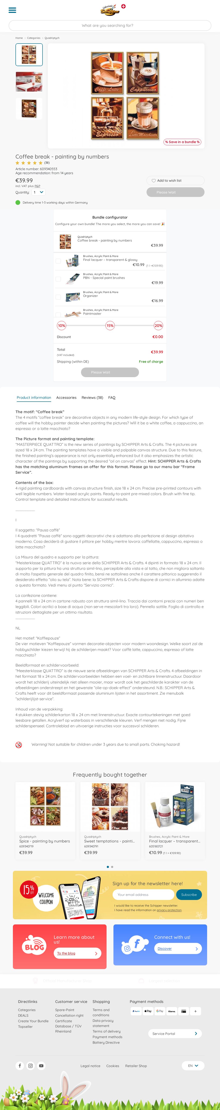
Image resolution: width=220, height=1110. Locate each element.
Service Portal (175, 1033)
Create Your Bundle (33, 1021)
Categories (33, 37)
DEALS (23, 1015)
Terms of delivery (107, 1031)
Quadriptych (52, 37)
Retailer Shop (136, 1066)
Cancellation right (69, 1015)
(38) (32, 162)
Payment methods (107, 1037)
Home (19, 37)
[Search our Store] (110, 25)
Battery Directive (106, 1042)
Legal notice (90, 1066)
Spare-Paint (64, 1010)
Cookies (112, 1066)
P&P (37, 186)
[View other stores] (123, 6)
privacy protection (169, 910)
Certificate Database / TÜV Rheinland (68, 1026)
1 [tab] (108, 867)
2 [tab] (112, 867)
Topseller (25, 1026)
